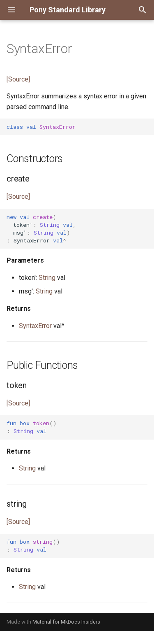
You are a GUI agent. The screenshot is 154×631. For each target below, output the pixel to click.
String (47, 278)
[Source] (18, 79)
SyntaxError (35, 326)
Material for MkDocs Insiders (66, 622)
